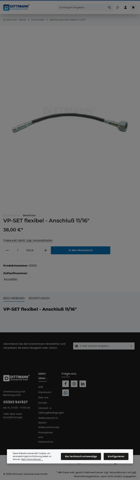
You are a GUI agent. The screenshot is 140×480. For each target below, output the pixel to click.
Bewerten (29, 215)
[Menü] (117, 7)
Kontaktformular (12, 417)
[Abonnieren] (131, 346)
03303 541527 (15, 402)
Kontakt (42, 402)
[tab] (14, 298)
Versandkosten (117, 472)
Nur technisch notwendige (81, 462)
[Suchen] (109, 7)
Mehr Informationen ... (32, 464)
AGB (40, 387)
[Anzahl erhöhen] (46, 250)
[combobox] (81, 7)
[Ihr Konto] (125, 7)
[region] (70, 118)
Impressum (44, 392)
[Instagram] (74, 383)
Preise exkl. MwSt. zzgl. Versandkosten (27, 240)
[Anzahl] (18, 250)
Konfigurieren (116, 462)
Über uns (43, 397)
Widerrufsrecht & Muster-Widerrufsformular (48, 422)
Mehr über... (42, 376)
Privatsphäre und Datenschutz (45, 437)
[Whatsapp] (65, 392)
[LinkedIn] (82, 383)
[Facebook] (65, 383)
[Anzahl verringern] (7, 250)
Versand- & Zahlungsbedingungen (51, 410)
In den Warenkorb (81, 250)
